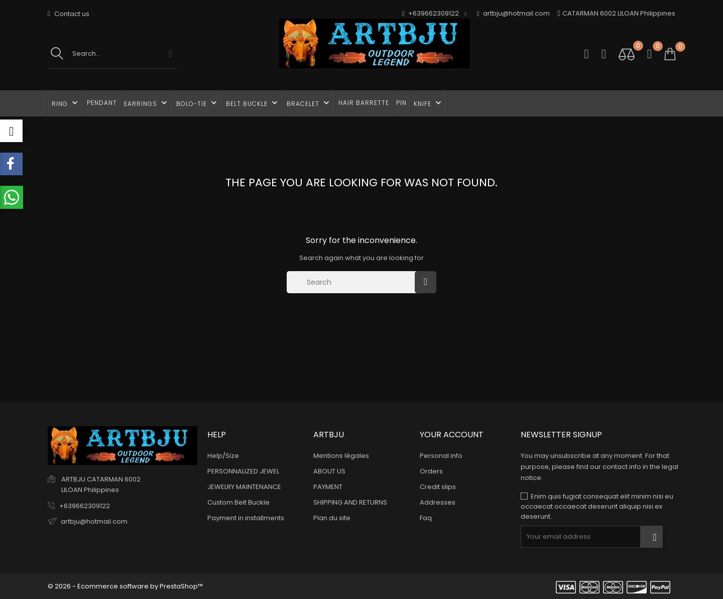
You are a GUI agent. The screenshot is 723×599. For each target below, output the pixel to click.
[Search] (353, 282)
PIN (401, 102)
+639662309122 (84, 506)
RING (66, 103)
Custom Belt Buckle (238, 502)
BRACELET (309, 103)
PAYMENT (327, 487)
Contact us (68, 14)
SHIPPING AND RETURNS (350, 502)
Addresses (437, 502)
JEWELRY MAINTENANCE (244, 487)
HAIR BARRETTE (363, 102)
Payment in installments (245, 518)
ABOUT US (329, 471)
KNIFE (428, 103)
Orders (431, 471)
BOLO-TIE (197, 103)
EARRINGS (146, 103)
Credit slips (438, 487)
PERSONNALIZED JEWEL (243, 471)
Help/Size (223, 455)
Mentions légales (341, 455)
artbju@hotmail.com (513, 14)
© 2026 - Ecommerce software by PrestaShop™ (125, 586)
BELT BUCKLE (253, 103)
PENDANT (102, 102)
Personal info (441, 455)
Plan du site (331, 518)
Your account (452, 434)
